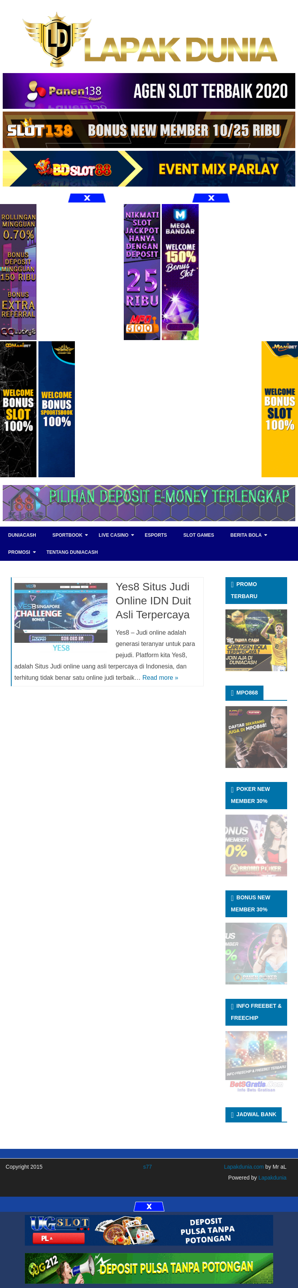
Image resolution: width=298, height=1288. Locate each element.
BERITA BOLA (246, 535)
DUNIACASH (22, 535)
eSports (156, 535)
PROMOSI (19, 552)
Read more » (160, 677)
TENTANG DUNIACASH (72, 552)
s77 (147, 1167)
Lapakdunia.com (244, 1167)
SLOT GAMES (198, 535)
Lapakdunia (271, 1178)
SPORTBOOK (67, 535)
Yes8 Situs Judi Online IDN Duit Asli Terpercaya (153, 601)
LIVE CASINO (113, 535)
